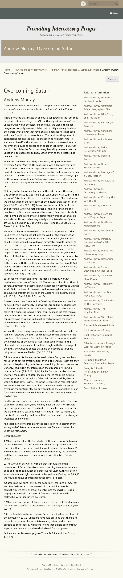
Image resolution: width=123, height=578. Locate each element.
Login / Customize (89, 569)
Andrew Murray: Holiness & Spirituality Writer (75, 69)
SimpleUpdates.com (46, 569)
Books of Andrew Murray (97, 330)
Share (112, 79)
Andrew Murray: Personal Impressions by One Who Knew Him (97, 242)
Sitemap (72, 569)
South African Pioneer (95, 388)
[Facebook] (83, 4)
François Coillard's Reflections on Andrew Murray (96, 371)
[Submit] (116, 3)
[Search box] (103, 3)
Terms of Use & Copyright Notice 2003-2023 (61, 565)
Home (7, 69)
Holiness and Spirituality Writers (31, 69)
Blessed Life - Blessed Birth (99, 325)
